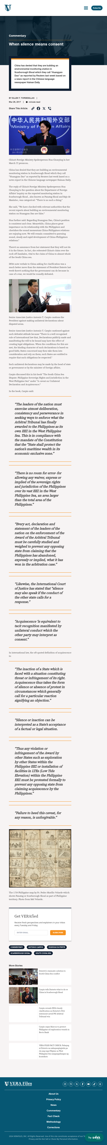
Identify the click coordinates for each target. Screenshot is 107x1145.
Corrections (53, 1127)
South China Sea (43, 953)
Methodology (54, 1122)
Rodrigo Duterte (57, 947)
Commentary (17, 35)
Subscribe (97, 8)
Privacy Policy (53, 1099)
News (54, 1105)
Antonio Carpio (35, 947)
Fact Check (53, 1116)
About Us (54, 1094)
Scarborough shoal (20, 953)
